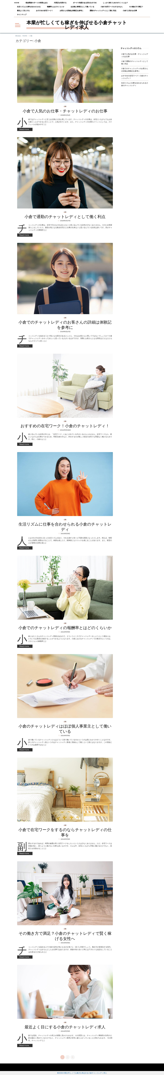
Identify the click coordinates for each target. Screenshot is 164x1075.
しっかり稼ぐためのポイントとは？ (115, 3)
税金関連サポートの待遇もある (37, 3)
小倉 (65, 106)
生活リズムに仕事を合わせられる (29, 7)
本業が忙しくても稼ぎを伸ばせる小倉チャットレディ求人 (76, 25)
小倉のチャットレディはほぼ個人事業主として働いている (65, 729)
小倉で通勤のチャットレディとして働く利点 (65, 216)
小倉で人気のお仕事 (130, 11)
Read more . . (24, 129)
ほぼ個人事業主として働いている (82, 7)
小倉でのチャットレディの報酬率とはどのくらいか (65, 627)
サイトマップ (21, 15)
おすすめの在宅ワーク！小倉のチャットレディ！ (65, 426)
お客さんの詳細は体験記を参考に (71, 11)
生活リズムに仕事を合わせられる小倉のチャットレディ (65, 527)
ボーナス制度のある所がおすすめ (85, 3)
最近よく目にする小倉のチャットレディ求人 (65, 1027)
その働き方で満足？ (136, 7)
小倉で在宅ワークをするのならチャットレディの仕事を (65, 832)
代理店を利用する (60, 3)
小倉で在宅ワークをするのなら (112, 7)
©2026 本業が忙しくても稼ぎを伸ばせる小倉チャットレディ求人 (82, 1073)
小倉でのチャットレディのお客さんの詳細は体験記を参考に (65, 325)
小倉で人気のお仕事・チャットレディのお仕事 (65, 111)
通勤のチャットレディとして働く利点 (103, 11)
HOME (16, 3)
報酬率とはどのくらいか (55, 7)
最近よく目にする (23, 11)
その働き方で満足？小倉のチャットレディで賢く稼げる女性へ (65, 936)
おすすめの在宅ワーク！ (44, 11)
